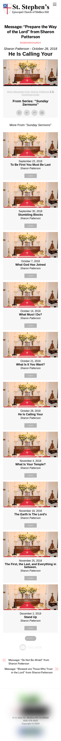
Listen (30, 176)
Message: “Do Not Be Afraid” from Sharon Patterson (28, 661)
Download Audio (30, 94)
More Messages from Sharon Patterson (28, 91)
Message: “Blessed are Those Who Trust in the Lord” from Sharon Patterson (29, 670)
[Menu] (54, 4)
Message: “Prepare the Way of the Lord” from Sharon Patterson (30, 31)
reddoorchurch (30, 43)
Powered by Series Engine (31, 647)
